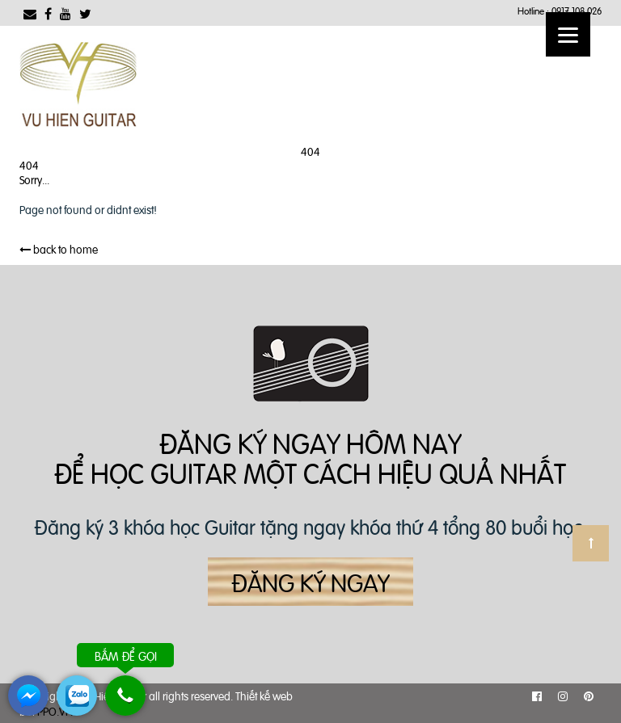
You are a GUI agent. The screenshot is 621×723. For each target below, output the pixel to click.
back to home (58, 248)
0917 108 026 (576, 10)
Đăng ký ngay (310, 581)
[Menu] (568, 34)
